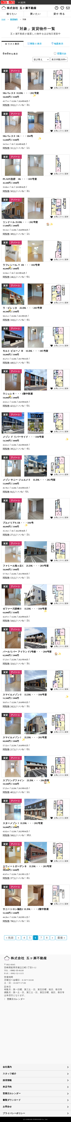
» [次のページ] (52, 937)
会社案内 (7, 1067)
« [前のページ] (18, 937)
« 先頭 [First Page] (10, 937)
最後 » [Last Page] (61, 937)
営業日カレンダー (12, 1093)
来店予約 (7, 1087)
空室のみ (61, 53)
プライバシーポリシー (14, 1113)
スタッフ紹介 (9, 1074)
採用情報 (7, 1080)
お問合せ (7, 1107)
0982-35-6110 (17, 970)
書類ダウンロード (12, 1100)
